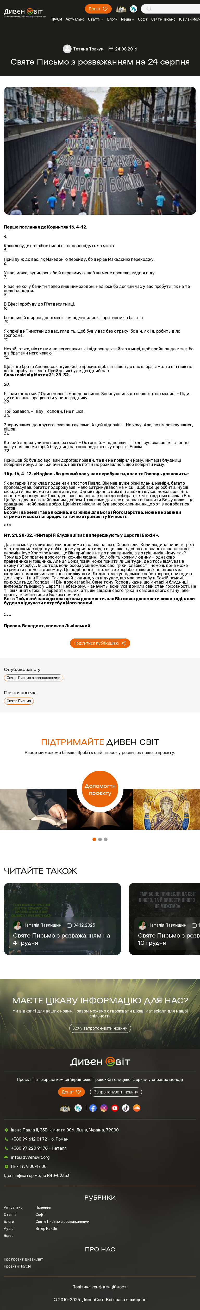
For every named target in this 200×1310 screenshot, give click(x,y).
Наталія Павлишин (42, 925)
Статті (96, 19)
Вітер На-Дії (46, 1228)
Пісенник (43, 1207)
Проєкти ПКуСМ (17, 1266)
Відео (9, 1235)
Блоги (112, 19)
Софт (143, 19)
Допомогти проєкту (100, 789)
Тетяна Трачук (88, 49)
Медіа (127, 19)
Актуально (75, 19)
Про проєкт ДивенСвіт (23, 1259)
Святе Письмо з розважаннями (33, 678)
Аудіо (9, 1228)
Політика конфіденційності (100, 1286)
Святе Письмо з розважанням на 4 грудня (61, 938)
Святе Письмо (163, 19)
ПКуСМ (56, 19)
